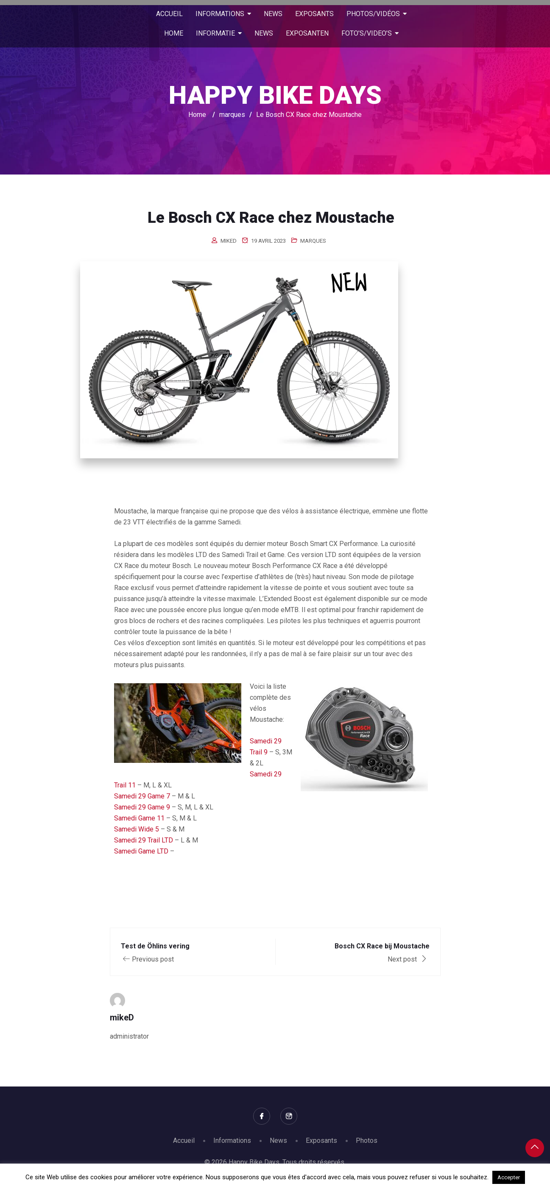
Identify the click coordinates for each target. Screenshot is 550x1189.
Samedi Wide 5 (136, 829)
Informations (232, 1140)
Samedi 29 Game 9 (142, 807)
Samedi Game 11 (139, 818)
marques (313, 241)
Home (197, 115)
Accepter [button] (508, 1177)
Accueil (184, 1140)
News (278, 1140)
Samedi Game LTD (141, 851)
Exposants (321, 1140)
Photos (366, 1140)
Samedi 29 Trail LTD (143, 840)
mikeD (229, 241)
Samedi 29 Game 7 (142, 796)
